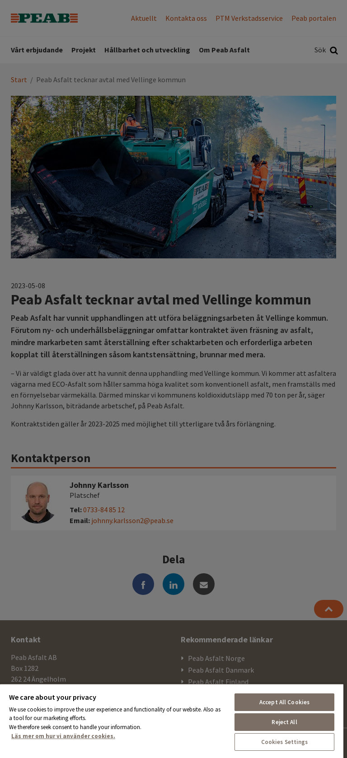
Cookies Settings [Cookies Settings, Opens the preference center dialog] (284, 742)
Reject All (284, 722)
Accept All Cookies (284, 702)
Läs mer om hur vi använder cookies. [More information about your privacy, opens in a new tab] (63, 736)
